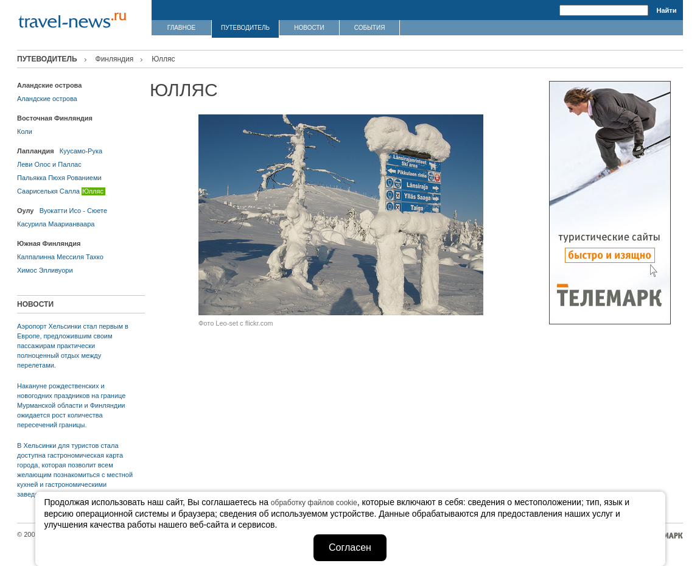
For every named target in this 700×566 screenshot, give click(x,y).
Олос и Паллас (57, 164)
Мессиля (70, 256)
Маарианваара (71, 224)
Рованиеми (84, 177)
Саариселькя (37, 191)
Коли (24, 131)
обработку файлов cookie (314, 502)
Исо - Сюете (88, 210)
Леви (24, 164)
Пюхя (56, 177)
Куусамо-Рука (81, 151)
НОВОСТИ (309, 27)
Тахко (94, 256)
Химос (27, 270)
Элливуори (56, 270)
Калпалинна (36, 256)
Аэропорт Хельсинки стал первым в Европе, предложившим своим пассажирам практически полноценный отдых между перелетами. (72, 346)
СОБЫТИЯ (369, 27)
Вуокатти (54, 210)
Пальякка (31, 177)
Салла (70, 191)
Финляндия (115, 59)
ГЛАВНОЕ (181, 27)
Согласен (350, 547)
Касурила (31, 224)
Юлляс (92, 191)
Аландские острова (47, 98)
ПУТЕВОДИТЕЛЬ (245, 27)
